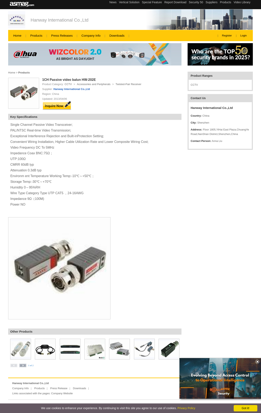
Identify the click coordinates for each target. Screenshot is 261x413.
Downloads (116, 35)
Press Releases (62, 35)
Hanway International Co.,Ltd (59, 20)
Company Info (91, 35)
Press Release (58, 388)
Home (17, 35)
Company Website (62, 393)
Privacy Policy (186, 408)
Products (36, 35)
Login (243, 35)
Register (227, 35)
